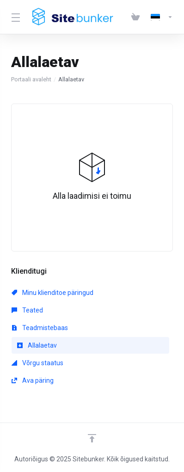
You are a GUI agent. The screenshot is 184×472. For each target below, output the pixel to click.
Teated (27, 310)
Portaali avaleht (31, 79)
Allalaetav (37, 345)
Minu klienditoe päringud (52, 292)
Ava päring (33, 380)
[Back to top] (92, 438)
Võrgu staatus (37, 363)
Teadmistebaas (40, 327)
